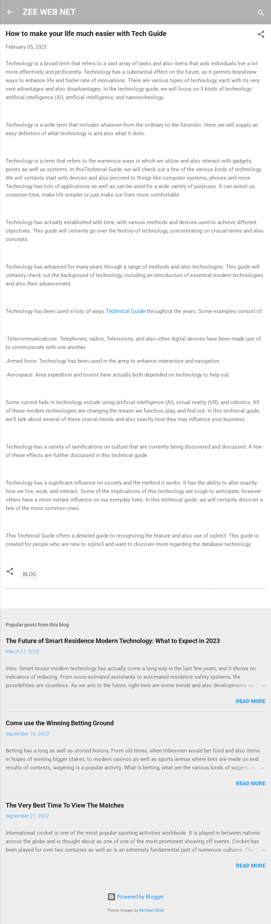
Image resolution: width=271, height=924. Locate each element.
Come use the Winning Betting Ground (60, 723)
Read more (250, 701)
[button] (261, 35)
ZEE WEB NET (49, 12)
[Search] (261, 14)
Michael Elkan (151, 910)
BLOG (29, 574)
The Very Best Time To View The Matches (65, 805)
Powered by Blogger (135, 897)
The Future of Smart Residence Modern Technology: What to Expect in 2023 (113, 640)
